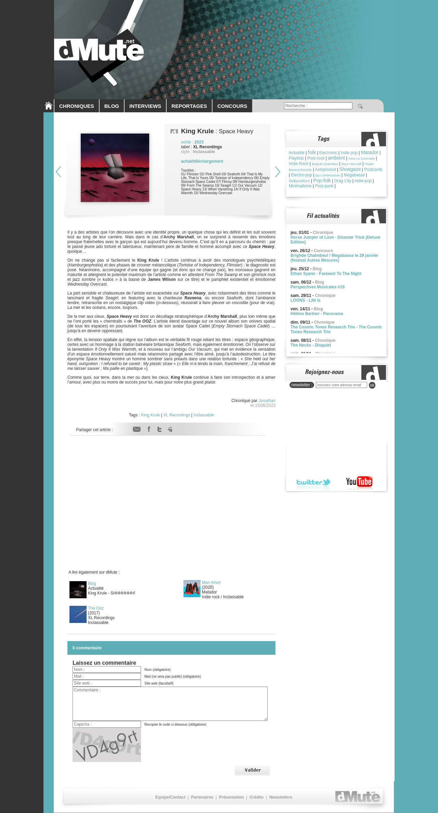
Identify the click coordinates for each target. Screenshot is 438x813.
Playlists (296, 158)
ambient (336, 158)
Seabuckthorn (299, 181)
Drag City (342, 180)
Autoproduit (325, 169)
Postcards (373, 169)
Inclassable (203, 415)
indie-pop (363, 180)
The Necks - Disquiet (311, 345)
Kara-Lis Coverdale (361, 158)
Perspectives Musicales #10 (318, 287)
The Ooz (96, 608)
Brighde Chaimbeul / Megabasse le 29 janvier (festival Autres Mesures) (334, 258)
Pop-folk (322, 180)
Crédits (256, 797)
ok (372, 385)
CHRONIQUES (76, 106)
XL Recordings (176, 415)
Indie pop (348, 152)
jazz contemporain (327, 175)
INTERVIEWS (145, 106)
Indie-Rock (298, 163)
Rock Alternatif (351, 164)
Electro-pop (301, 175)
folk (312, 152)
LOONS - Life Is (306, 300)
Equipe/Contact (170, 797)
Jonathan (267, 400)
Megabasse (354, 175)
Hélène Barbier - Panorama (317, 313)
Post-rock (316, 158)
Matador (369, 152)
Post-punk (324, 186)
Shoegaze (350, 169)
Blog (92, 583)
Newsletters (280, 797)
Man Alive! (211, 582)
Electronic (328, 152)
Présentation (231, 797)
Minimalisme (300, 186)
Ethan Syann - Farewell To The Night (326, 273)
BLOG (111, 106)
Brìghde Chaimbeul (325, 164)
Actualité (297, 152)
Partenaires (202, 797)
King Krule (150, 415)
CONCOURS (232, 106)
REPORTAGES (189, 106)
